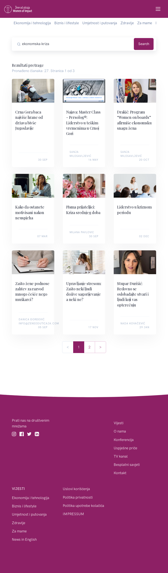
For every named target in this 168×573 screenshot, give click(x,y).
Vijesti (118, 423)
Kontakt (120, 473)
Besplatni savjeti (127, 464)
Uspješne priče (125, 448)
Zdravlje (127, 23)
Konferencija (124, 440)
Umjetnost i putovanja (99, 23)
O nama (120, 431)
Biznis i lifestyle (66, 23)
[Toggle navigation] (158, 9)
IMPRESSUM (73, 514)
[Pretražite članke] (77, 44)
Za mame (144, 23)
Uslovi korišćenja (76, 489)
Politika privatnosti (78, 497)
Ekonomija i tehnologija (32, 23)
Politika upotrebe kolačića (83, 506)
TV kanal (121, 456)
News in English (24, 539)
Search (143, 44)
